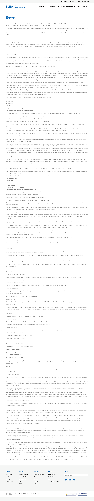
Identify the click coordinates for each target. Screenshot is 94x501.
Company (42, 6)
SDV (20, 481)
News (79, 6)
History (36, 481)
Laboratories (85, 1)
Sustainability (53, 6)
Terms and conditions (53, 481)
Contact (85, 6)
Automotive (64, 1)
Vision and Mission (39, 474)
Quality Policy (51, 477)
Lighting (71, 1)
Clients (36, 479)
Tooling (78, 1)
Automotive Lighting (24, 477)
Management (37, 477)
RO (6, 1)
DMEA (20, 483)
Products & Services (68, 6)
